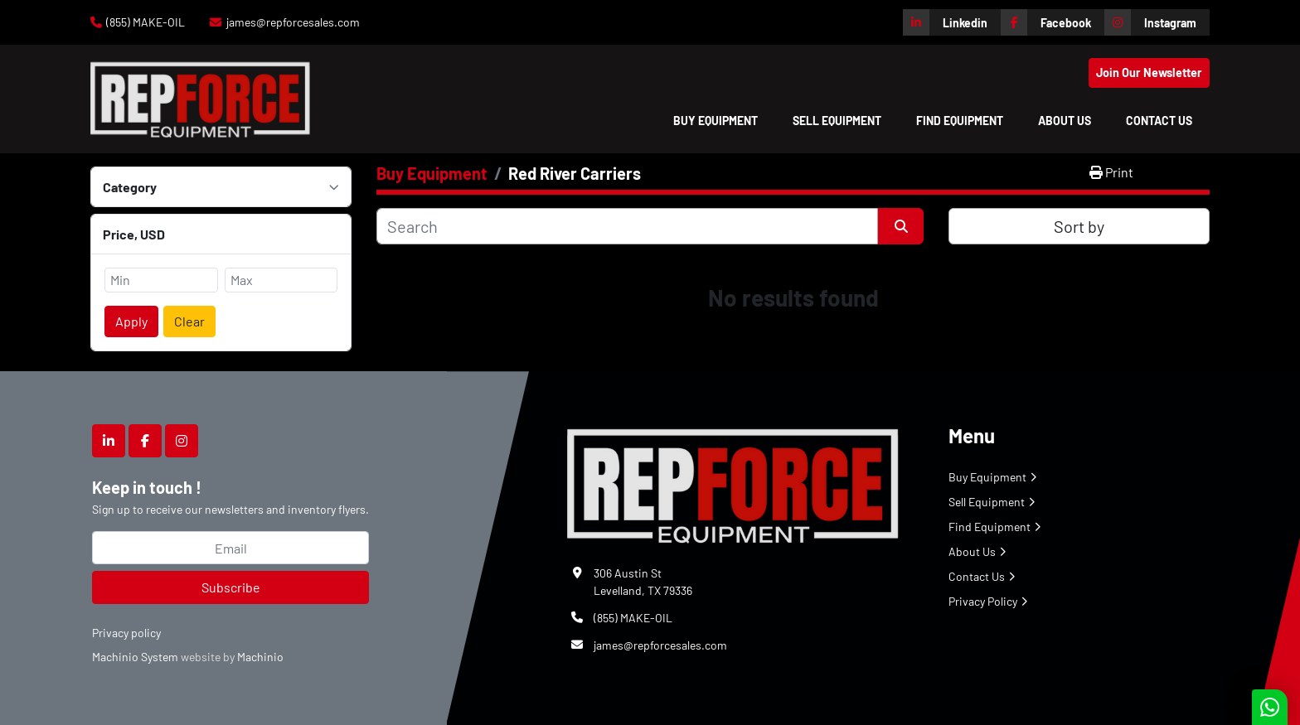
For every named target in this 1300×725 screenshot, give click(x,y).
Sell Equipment (837, 121)
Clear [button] (189, 321)
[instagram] (1157, 22)
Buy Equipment (715, 121)
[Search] (627, 226)
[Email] (230, 547)
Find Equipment (959, 121)
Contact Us (1159, 121)
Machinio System (135, 657)
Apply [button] (131, 321)
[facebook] (1052, 22)
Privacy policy (126, 633)
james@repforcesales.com (293, 22)
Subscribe (230, 587)
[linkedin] (952, 22)
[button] (715, 120)
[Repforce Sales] (733, 483)
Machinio (260, 657)
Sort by (1079, 226)
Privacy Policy (982, 601)
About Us (1064, 121)
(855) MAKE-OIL (145, 22)
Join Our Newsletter (1149, 72)
